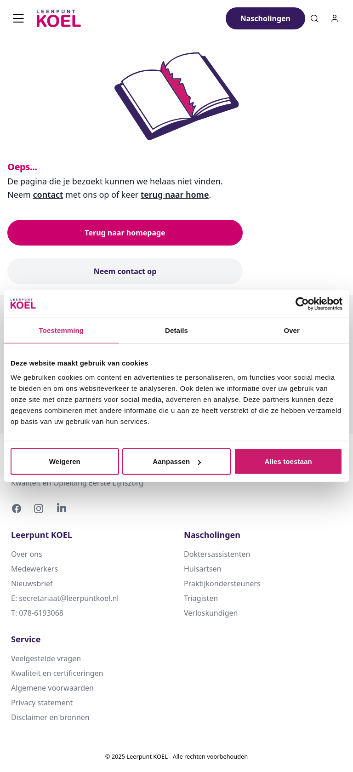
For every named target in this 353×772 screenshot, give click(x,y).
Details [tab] (176, 330)
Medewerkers (34, 569)
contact (48, 194)
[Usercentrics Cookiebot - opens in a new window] (302, 303)
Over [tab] (292, 330)
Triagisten (201, 598)
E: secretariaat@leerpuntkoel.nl (65, 598)
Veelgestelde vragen (46, 658)
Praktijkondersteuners (222, 583)
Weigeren (64, 461)
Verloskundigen (211, 613)
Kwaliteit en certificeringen (57, 673)
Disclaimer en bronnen (50, 717)
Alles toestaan (288, 461)
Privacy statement (42, 703)
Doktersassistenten (217, 554)
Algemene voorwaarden (52, 688)
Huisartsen (202, 569)
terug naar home (175, 194)
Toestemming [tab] (61, 330)
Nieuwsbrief (32, 583)
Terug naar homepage (125, 233)
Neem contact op (125, 271)
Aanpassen (177, 461)
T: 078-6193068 (37, 613)
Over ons (26, 554)
